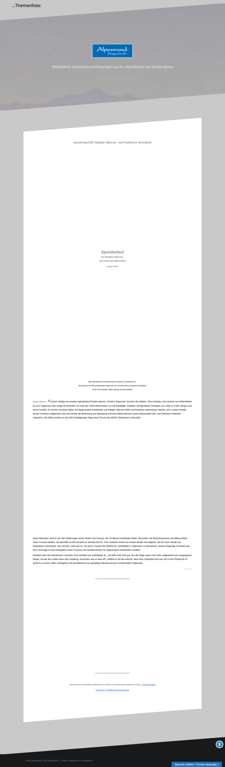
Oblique (73, 760)
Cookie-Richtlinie (149, 685)
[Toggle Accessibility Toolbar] (219, 744)
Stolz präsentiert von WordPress (42, 760)
